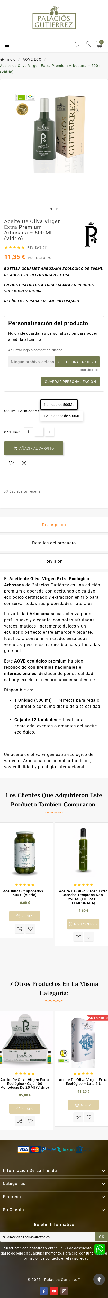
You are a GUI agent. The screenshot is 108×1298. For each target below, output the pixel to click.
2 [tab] (56, 208)
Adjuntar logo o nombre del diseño (35, 350)
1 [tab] (51, 208)
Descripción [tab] (54, 524)
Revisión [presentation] (54, 561)
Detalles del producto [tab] (54, 543)
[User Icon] (88, 44)
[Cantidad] (28, 432)
